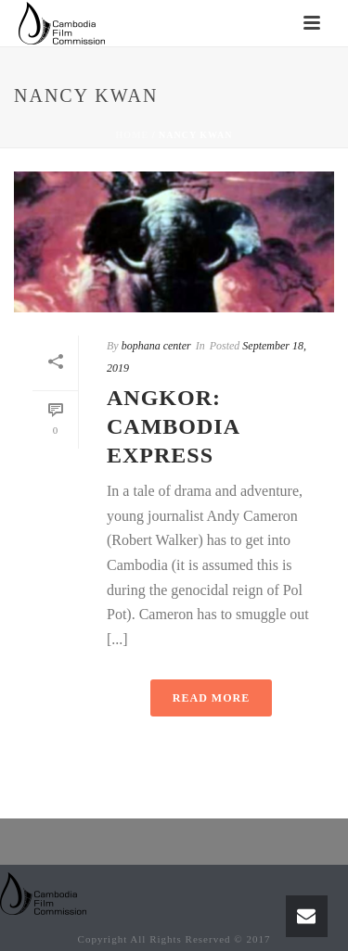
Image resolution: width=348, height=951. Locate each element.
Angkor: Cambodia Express (173, 426)
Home (132, 135)
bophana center (156, 345)
